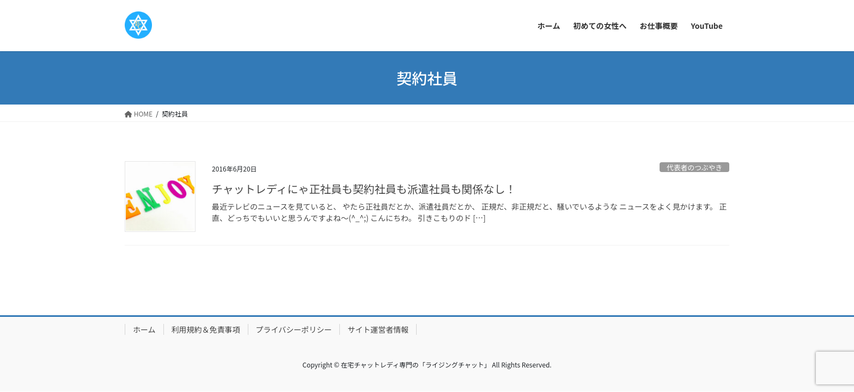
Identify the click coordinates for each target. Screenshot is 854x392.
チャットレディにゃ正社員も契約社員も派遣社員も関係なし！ (364, 189)
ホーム (144, 329)
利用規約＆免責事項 (206, 329)
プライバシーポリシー (294, 329)
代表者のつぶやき (694, 167)
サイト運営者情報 (377, 329)
